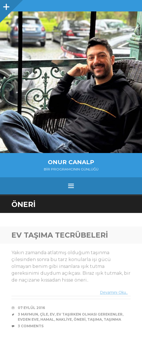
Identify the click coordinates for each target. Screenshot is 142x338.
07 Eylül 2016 (31, 308)
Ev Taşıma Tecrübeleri (59, 235)
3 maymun (28, 315)
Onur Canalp (71, 162)
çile (44, 315)
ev (52, 315)
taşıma (94, 320)
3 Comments (31, 326)
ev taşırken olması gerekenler (89, 315)
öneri (80, 320)
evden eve (28, 320)
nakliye (64, 320)
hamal (47, 320)
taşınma (112, 320)
